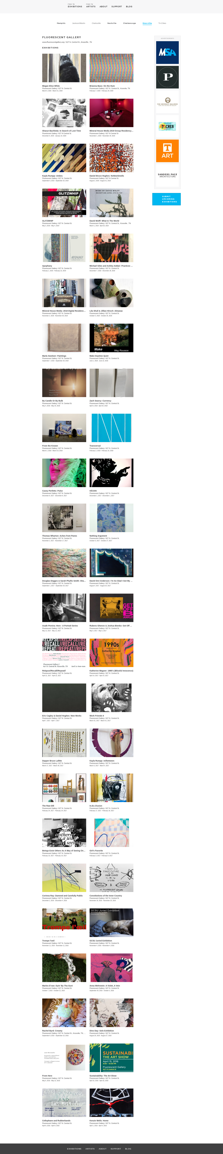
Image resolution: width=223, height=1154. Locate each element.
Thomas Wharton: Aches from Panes (59, 536)
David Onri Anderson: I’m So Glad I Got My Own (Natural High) (119, 581)
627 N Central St (112, 133)
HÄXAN (93, 491)
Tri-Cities (162, 23)
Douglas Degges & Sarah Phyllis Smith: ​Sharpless (66, 581)
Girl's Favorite (96, 851)
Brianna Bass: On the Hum (102, 86)
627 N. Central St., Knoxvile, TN (118, 88)
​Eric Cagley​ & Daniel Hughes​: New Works (61, 716)
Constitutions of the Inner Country (106, 896)
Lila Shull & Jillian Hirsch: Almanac (106, 311)
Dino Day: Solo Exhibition (102, 1031)
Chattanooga (129, 23)
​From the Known (50, 446)
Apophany (47, 266)
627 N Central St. (65, 133)
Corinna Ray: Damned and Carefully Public (62, 896)
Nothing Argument (98, 536)
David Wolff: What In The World (104, 221)
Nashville (111, 23)
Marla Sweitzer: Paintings (54, 356)
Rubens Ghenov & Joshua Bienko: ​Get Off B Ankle (113, 626)
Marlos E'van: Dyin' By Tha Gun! (57, 986)
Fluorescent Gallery (49, 88)
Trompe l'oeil (48, 941)
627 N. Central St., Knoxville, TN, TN (72, 1033)
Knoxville (147, 23)
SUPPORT (117, 6)
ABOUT (104, 6)
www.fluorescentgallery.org (53, 42)
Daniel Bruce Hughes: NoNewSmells (107, 176)
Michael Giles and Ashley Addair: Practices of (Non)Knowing (118, 266)
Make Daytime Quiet (99, 356)
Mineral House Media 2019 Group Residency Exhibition (116, 131)
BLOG (129, 6)
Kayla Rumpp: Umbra (52, 176)
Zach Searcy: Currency (100, 401)
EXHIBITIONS (75, 6)
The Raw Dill (48, 806)
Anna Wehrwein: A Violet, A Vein (105, 986)
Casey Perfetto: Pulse (52, 491)
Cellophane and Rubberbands (56, 1120)
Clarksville (96, 23)
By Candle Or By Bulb (52, 401)
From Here (47, 1076)
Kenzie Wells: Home (99, 1120)
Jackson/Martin (78, 23)
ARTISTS (91, 6)
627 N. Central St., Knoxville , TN (79, 42)
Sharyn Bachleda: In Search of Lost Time (61, 131)
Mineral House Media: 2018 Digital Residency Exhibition (68, 311)
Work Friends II (97, 716)
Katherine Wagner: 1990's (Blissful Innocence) (111, 671)
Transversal (95, 446)
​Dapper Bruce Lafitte (52, 761)
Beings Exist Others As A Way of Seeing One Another (67, 851)
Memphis (61, 23)
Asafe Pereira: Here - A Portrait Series (60, 626)
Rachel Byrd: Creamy (52, 1031)
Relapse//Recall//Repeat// (54, 671)
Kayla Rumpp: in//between (102, 761)
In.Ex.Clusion (96, 806)
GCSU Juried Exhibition (101, 941)
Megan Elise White (51, 86)
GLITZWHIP (47, 221)
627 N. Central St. (65, 88)
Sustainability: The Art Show (103, 1076)
